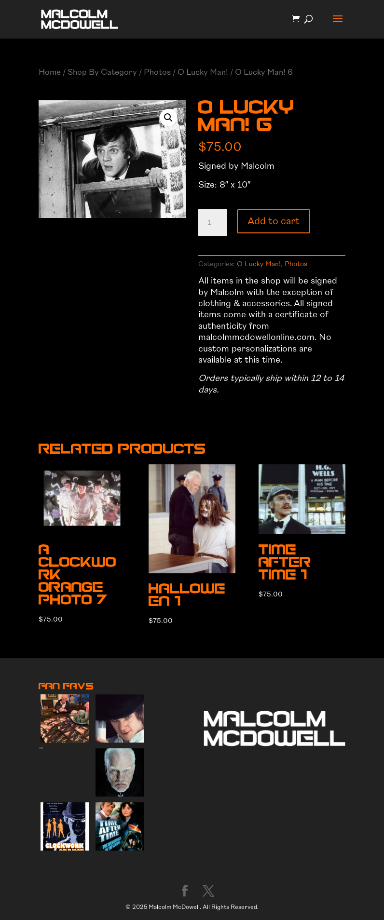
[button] (168, 117)
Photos (157, 72)
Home (50, 72)
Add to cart (273, 221)
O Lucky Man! (203, 72)
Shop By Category (102, 72)
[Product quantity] (212, 222)
